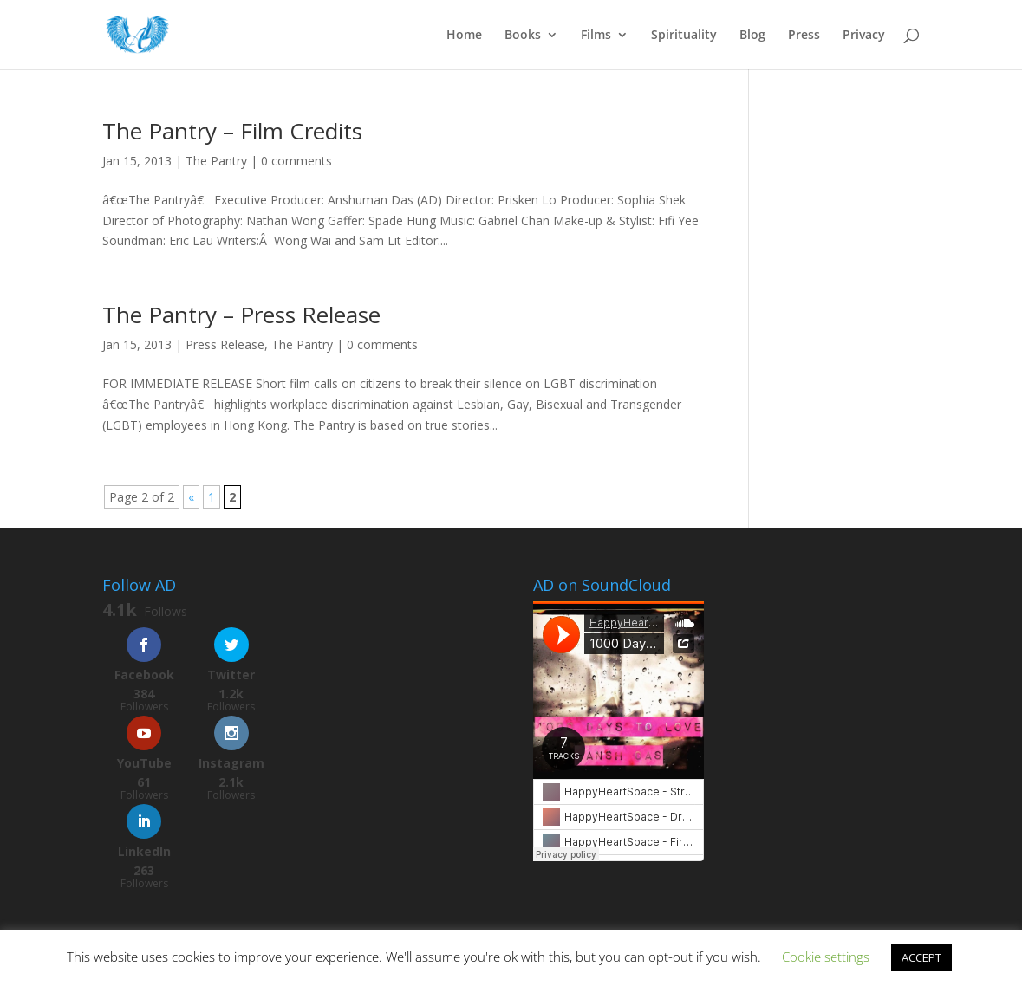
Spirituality (684, 35)
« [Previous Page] (191, 497)
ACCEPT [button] (921, 957)
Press (804, 35)
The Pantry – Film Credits (232, 130)
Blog (752, 35)
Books (522, 35)
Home (464, 35)
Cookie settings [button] (825, 956)
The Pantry (216, 160)
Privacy (864, 35)
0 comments (296, 160)
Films (596, 35)
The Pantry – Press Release (241, 314)
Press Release (225, 344)
